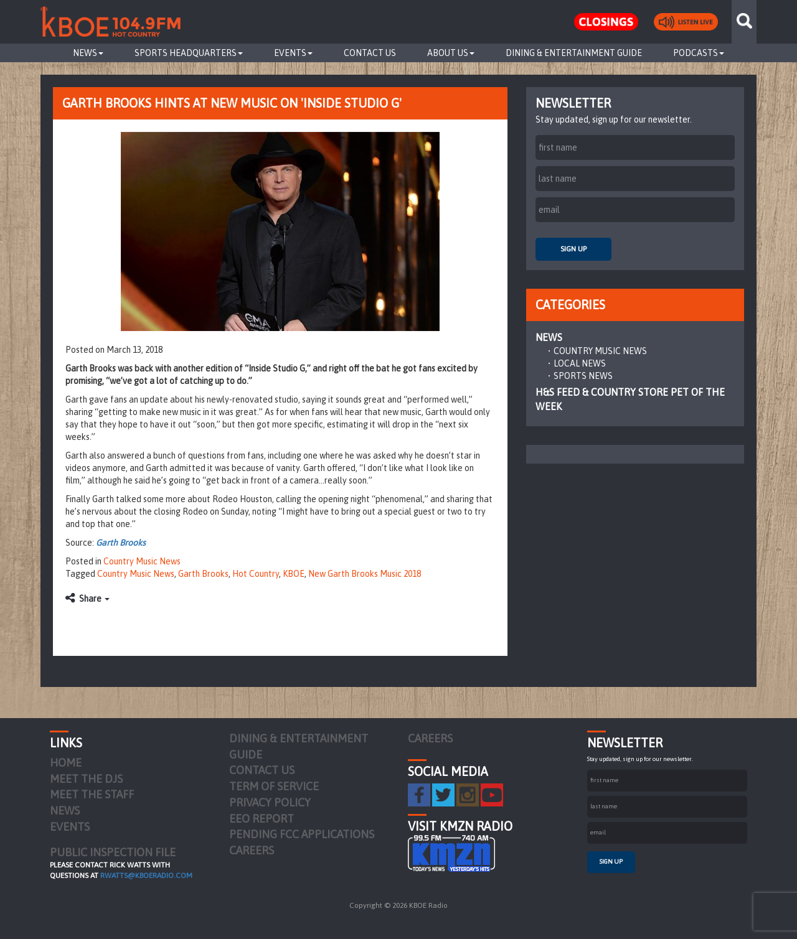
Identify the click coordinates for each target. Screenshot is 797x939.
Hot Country (255, 574)
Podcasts (698, 53)
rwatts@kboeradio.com (146, 875)
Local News (580, 363)
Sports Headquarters (188, 53)
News (88, 53)
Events (293, 53)
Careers (251, 850)
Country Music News (142, 561)
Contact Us (370, 53)
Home (66, 762)
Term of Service (274, 786)
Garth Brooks (121, 543)
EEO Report (261, 818)
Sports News (583, 376)
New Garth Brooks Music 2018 (364, 574)
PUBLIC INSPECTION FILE (113, 852)
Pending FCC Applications (301, 834)
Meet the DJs (86, 778)
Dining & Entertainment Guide (574, 53)
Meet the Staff (92, 794)
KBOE (293, 574)
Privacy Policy (270, 802)
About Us (450, 53)
